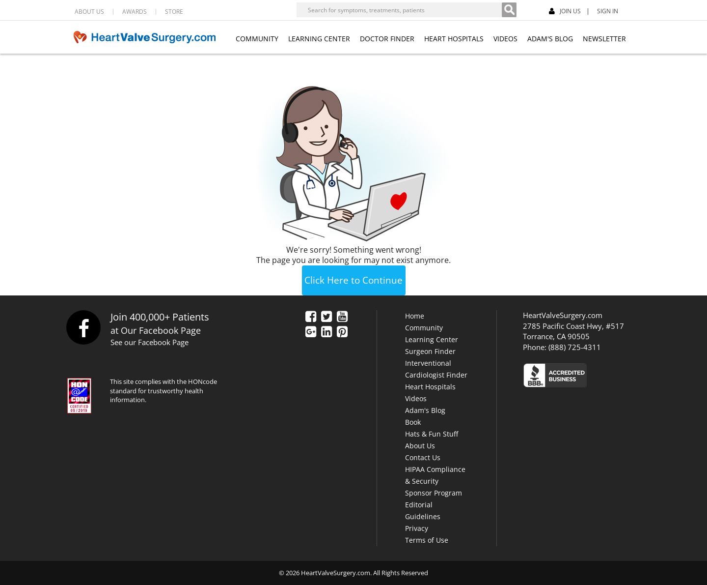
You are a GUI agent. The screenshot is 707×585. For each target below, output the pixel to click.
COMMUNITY (257, 38)
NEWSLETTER (604, 38)
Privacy (416, 528)
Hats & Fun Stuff (431, 434)
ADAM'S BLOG (550, 38)
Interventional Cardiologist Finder (436, 369)
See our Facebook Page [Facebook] (149, 342)
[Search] (509, 9)
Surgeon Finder (430, 351)
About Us (420, 445)
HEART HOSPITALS (454, 38)
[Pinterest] (342, 332)
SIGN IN (607, 11)
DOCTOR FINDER (387, 38)
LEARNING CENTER (319, 38)
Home (414, 316)
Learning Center (431, 339)
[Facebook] (649, 10)
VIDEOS (505, 38)
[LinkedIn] (326, 332)
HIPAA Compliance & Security (435, 475)
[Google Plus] (310, 332)
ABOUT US (89, 12)
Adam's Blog (425, 410)
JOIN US (565, 11)
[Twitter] (326, 317)
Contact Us (422, 457)
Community (424, 327)
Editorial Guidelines (422, 510)
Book (413, 422)
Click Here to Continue (353, 280)
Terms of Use (426, 540)
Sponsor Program (433, 492)
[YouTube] (342, 317)
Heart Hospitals (430, 386)
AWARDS (134, 12)
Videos (416, 398)
